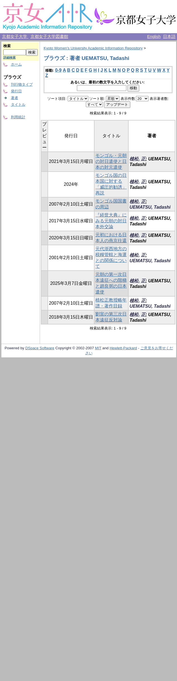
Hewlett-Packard (123, 348)
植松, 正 (137, 159)
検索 (7, 46)
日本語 (169, 36)
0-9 (58, 70)
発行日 (16, 91)
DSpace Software (39, 348)
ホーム (16, 64)
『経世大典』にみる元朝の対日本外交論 (111, 221)
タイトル (18, 104)
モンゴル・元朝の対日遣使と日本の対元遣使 (111, 161)
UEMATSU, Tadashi (150, 207)
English (154, 36)
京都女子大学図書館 (49, 36)
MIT (98, 348)
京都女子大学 (15, 36)
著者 (14, 98)
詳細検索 (9, 57)
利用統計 (18, 117)
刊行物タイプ (22, 84)
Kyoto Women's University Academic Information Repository (93, 48)
